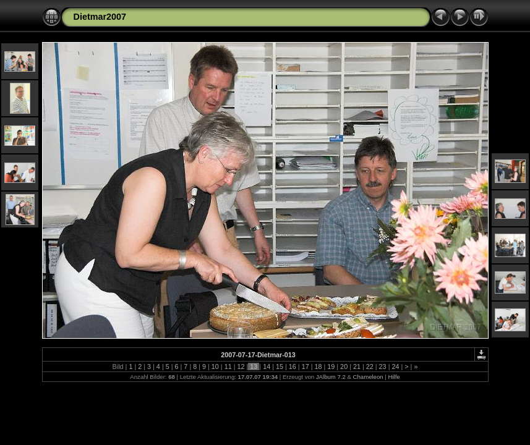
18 (317, 366)
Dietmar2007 (100, 17)
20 (343, 366)
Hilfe (394, 376)
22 (369, 366)
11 (228, 366)
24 (395, 366)
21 (356, 366)
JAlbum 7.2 (331, 376)
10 (215, 366)
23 (382, 366)
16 (292, 366)
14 (266, 366)
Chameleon (368, 376)
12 (241, 366)
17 (305, 366)
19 (330, 366)
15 (279, 366)
